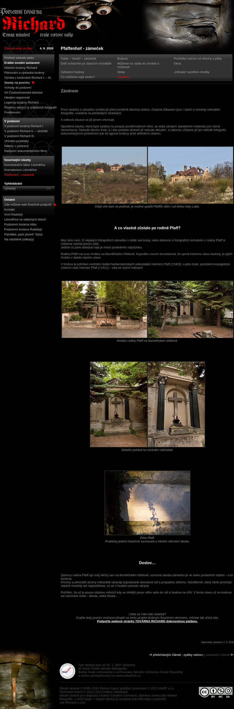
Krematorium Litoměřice (20, 170)
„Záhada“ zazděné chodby (191, 72)
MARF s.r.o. (166, 688)
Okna (177, 63)
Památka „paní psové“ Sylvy (23, 234)
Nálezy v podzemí (16, 146)
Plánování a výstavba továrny (24, 72)
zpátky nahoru (193, 655)
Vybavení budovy (72, 72)
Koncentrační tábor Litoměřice (24, 165)
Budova (122, 58)
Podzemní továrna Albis (20, 224)
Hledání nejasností (17, 97)
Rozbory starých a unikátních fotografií (30, 107)
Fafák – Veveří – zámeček (78, 58)
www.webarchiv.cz (128, 675)
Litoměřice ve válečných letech (25, 219)
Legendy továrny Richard (21, 102)
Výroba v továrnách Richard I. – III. (28, 77)
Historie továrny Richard (20, 67)
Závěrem (123, 77)
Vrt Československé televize (23, 92)
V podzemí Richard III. (19, 136)
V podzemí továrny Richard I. (24, 126)
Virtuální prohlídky (16, 141)
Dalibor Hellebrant (115, 692)
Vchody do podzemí (17, 87)
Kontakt (9, 209)
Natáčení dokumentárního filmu (25, 151)
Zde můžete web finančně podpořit (30, 204)
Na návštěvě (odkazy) (19, 239)
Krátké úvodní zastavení (21, 63)
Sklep (121, 72)
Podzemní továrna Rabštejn (23, 229)
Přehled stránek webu (19, 58)
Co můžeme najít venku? (78, 77)
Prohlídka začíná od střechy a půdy (198, 58)
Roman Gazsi (109, 688)
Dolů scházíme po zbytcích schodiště (86, 63)
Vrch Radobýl (13, 214)
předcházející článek (167, 655)
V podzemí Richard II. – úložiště (26, 131)
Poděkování (12, 112)
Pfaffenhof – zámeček (19, 175)
